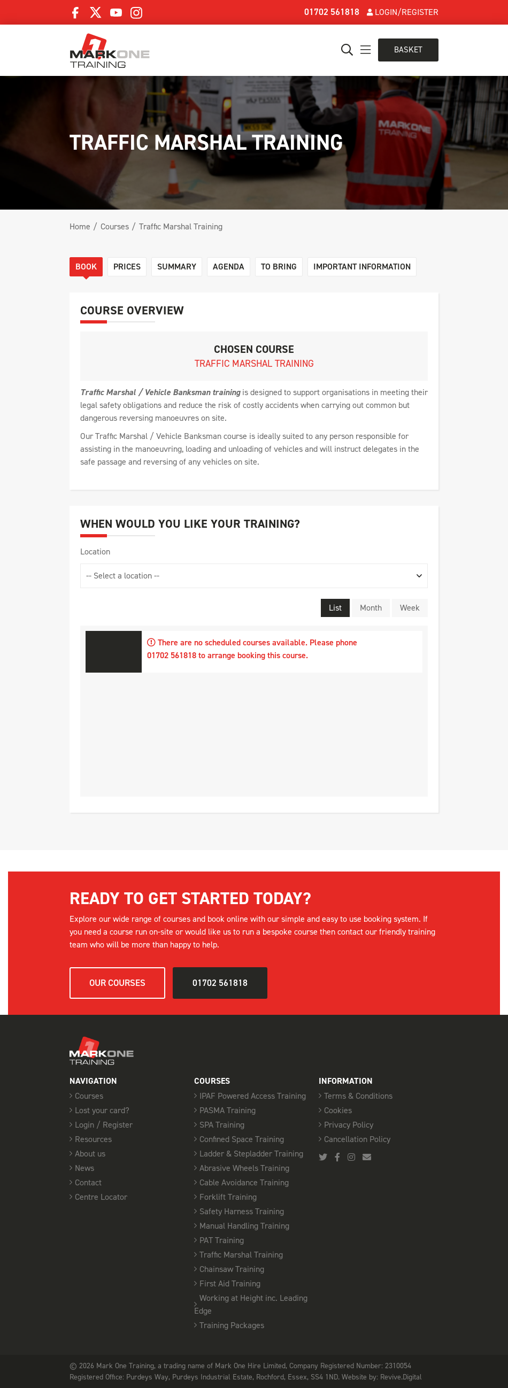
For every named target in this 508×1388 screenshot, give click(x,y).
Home (80, 226)
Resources (93, 1139)
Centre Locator (101, 1196)
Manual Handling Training (244, 1225)
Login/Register (402, 12)
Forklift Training (228, 1196)
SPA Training (221, 1124)
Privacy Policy (348, 1124)
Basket (408, 49)
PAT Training (221, 1240)
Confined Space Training (241, 1139)
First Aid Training (229, 1283)
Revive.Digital (401, 1377)
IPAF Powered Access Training (252, 1095)
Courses (115, 226)
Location (95, 551)
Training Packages (231, 1325)
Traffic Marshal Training (180, 226)
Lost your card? (102, 1110)
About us (90, 1153)
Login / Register (104, 1124)
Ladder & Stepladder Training (251, 1153)
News (84, 1168)
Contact (88, 1182)
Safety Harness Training (241, 1211)
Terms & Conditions (358, 1095)
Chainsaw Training (231, 1269)
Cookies (338, 1110)
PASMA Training (227, 1110)
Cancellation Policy (357, 1139)
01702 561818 (331, 12)
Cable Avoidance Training (244, 1182)
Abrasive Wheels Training (244, 1168)
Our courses (117, 983)
